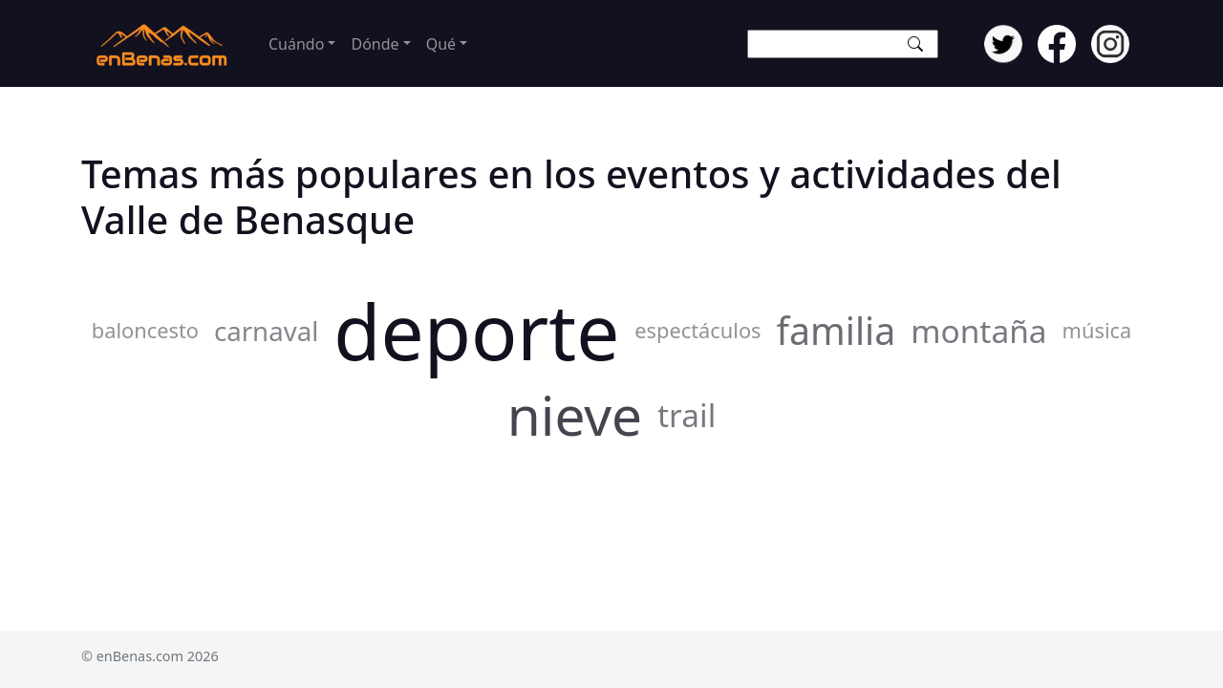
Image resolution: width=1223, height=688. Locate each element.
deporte (476, 331)
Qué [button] (441, 43)
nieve (574, 414)
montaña (978, 331)
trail (686, 415)
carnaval (266, 330)
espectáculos (697, 330)
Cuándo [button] (296, 43)
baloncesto (145, 330)
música (1097, 330)
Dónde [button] (374, 43)
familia (836, 330)
